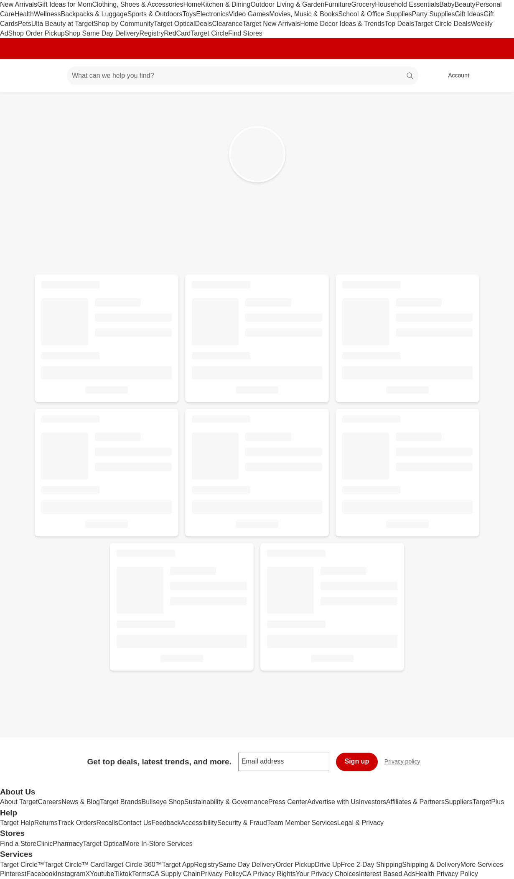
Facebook (41, 873)
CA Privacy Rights (269, 873)
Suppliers (459, 801)
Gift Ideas (469, 14)
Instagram (70, 873)
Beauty (465, 4)
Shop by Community (124, 23)
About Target (19, 801)
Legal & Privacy (360, 822)
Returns (46, 822)
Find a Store (18, 843)
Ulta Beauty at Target (62, 23)
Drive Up (328, 864)
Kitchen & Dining (225, 4)
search (410, 76)
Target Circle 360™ (133, 864)
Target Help (17, 822)
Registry (152, 33)
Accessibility (199, 822)
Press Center (287, 801)
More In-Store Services (158, 843)
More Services (482, 864)
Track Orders (77, 822)
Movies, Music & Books (303, 14)
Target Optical (174, 23)
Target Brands (121, 801)
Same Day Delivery (247, 864)
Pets (24, 23)
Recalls (107, 822)
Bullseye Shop (163, 801)
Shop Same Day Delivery (102, 33)
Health (24, 14)
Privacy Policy (221, 873)
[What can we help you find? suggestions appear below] (242, 76)
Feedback (166, 822)
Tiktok (123, 873)
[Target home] (18, 76)
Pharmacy (68, 843)
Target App (178, 864)
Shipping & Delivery (431, 864)
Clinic (44, 843)
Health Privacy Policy (446, 873)
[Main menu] (47, 76)
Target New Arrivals (271, 23)
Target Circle (209, 33)
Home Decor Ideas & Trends (342, 23)
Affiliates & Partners (415, 801)
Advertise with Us (333, 801)
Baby (446, 4)
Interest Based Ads (387, 873)
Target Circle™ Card (74, 864)
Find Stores (245, 33)
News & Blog (80, 801)
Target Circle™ (22, 864)
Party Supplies (433, 14)
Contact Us (134, 822)
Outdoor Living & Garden (287, 4)
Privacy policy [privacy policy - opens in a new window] (405, 762)
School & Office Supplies (375, 14)
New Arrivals (18, 4)
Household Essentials (407, 4)
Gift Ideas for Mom (64, 4)
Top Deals (399, 23)
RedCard (177, 33)
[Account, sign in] (454, 76)
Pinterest (13, 873)
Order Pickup (295, 864)
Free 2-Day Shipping (371, 864)
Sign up (357, 761)
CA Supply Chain (175, 873)
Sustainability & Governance (226, 801)
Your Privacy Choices (327, 873)
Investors (372, 801)
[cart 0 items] (496, 76)
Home (192, 4)
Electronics (212, 14)
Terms (141, 873)
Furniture (337, 4)
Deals (203, 23)
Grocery (363, 4)
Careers (49, 801)
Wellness (47, 14)
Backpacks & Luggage (94, 14)
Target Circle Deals (442, 23)
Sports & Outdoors (155, 14)
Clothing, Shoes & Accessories (137, 4)
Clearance (227, 23)
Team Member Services (302, 822)
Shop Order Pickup (36, 33)
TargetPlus (488, 801)
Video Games (249, 14)
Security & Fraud (242, 822)
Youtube (102, 873)
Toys (189, 14)
